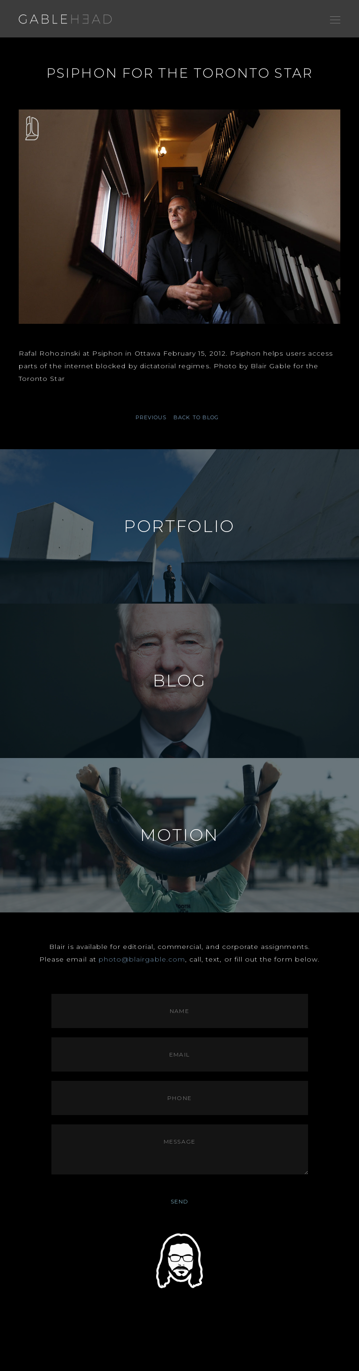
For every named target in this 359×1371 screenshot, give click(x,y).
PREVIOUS (151, 418)
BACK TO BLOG (196, 417)
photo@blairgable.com (142, 959)
